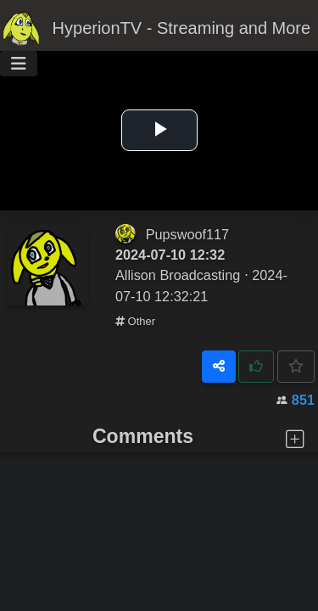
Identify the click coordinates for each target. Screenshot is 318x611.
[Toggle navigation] (18, 63)
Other (135, 321)
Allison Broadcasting (177, 275)
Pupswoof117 (187, 234)
